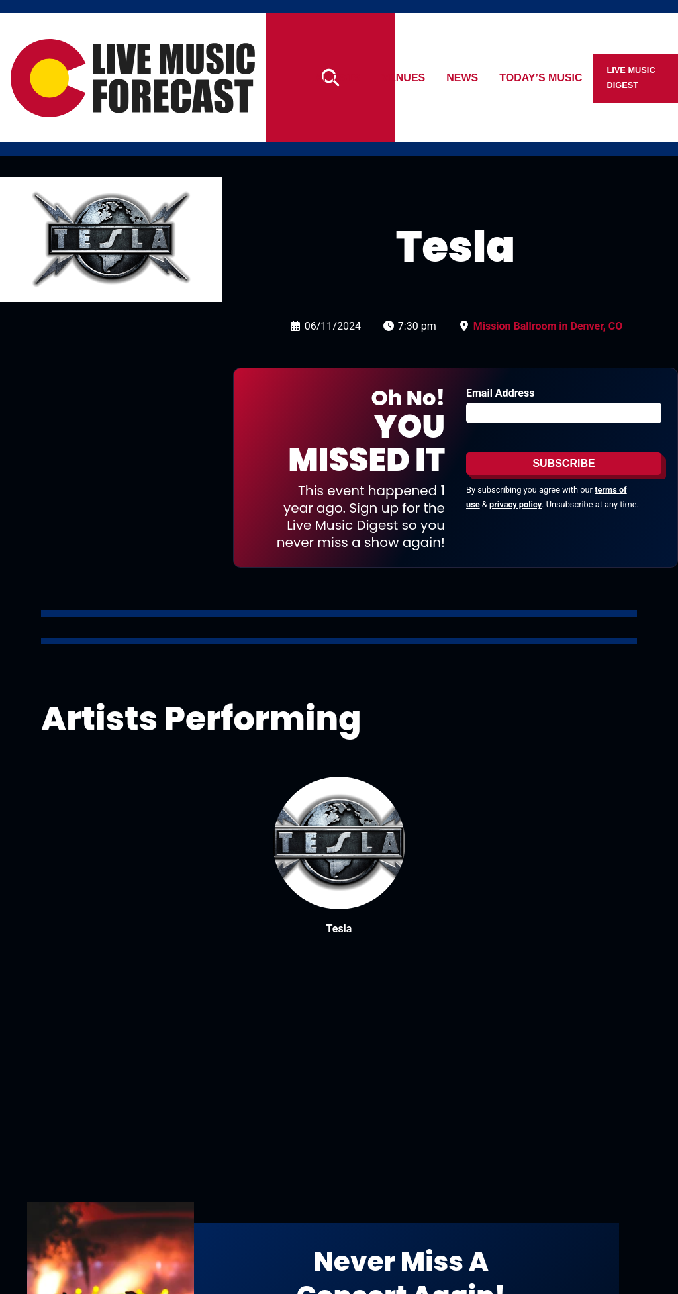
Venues (404, 77)
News (463, 77)
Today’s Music (541, 77)
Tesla (339, 928)
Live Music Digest (631, 77)
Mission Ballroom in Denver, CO (548, 326)
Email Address (500, 393)
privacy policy (515, 504)
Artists (337, 77)
